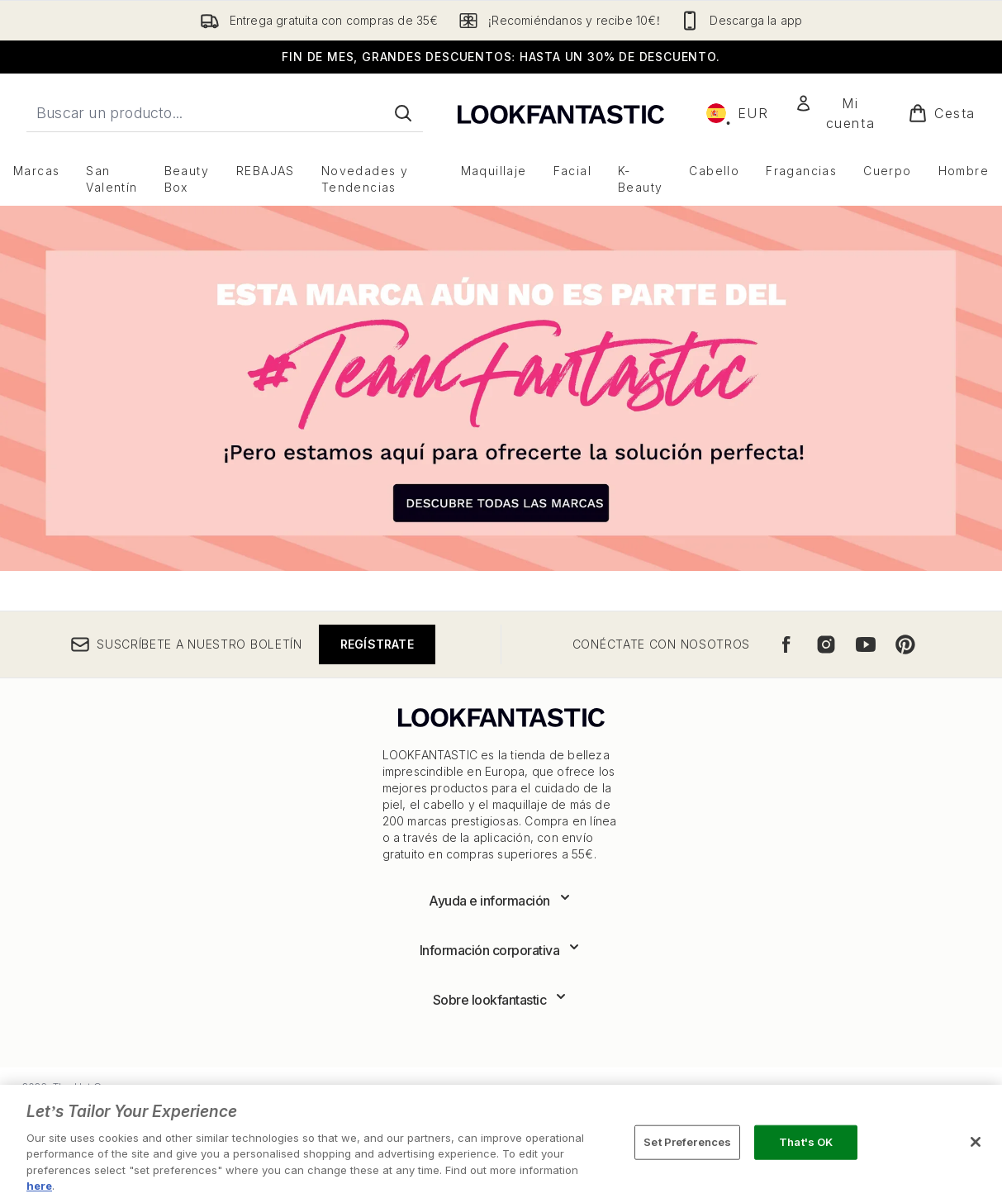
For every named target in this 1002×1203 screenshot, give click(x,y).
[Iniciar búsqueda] (403, 113)
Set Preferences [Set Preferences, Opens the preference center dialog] (687, 1141)
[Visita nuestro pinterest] (905, 644)
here (39, 1185)
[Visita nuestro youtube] (866, 644)
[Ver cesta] (942, 113)
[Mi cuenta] (838, 113)
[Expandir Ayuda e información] (501, 900)
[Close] (975, 1142)
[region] (501, 1144)
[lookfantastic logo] (561, 112)
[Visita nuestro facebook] (786, 644)
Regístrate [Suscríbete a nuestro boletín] (377, 644)
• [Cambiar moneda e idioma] (737, 113)
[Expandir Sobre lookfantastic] (501, 999)
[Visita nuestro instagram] (826, 644)
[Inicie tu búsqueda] (224, 113)
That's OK (806, 1141)
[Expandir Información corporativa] (501, 950)
